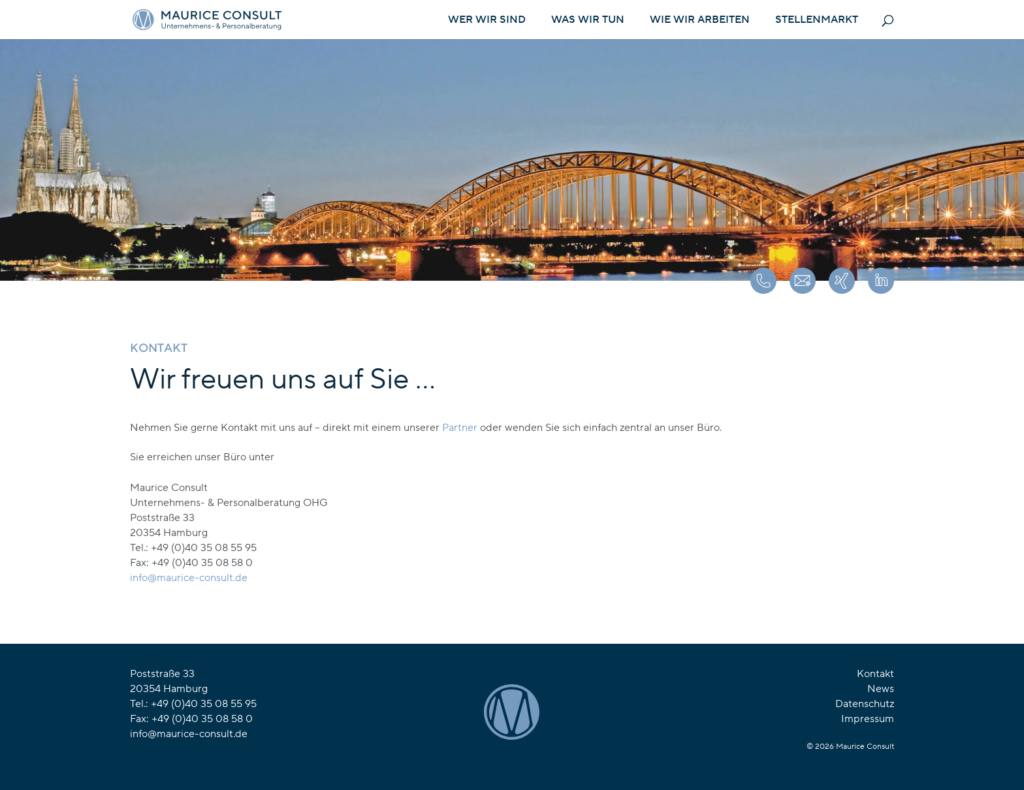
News (880, 688)
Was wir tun (587, 20)
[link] (189, 577)
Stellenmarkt (816, 20)
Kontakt (875, 673)
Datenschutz (864, 703)
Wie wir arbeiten (700, 20)
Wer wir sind (487, 20)
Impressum (867, 718)
